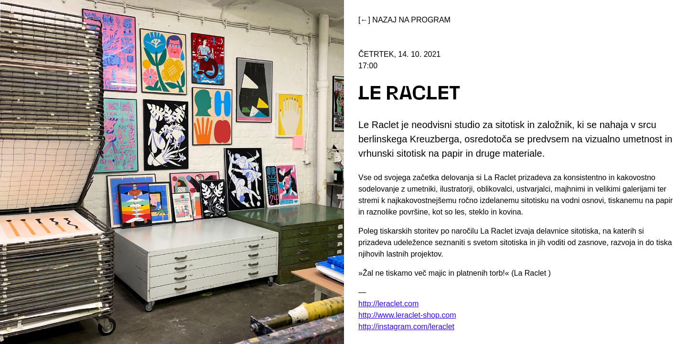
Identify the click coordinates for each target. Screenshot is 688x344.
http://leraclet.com (388, 304)
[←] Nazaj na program (404, 20)
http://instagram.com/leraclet (406, 326)
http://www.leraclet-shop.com (407, 315)
